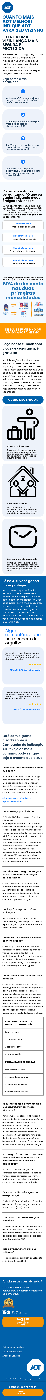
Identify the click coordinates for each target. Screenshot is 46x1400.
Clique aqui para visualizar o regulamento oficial (16, 800)
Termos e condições (12, 1352)
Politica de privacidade (13, 1347)
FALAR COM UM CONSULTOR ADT (23, 1322)
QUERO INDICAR (21, 1392)
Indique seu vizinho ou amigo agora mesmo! (23, 330)
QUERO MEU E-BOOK (23, 400)
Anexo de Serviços (11, 1356)
